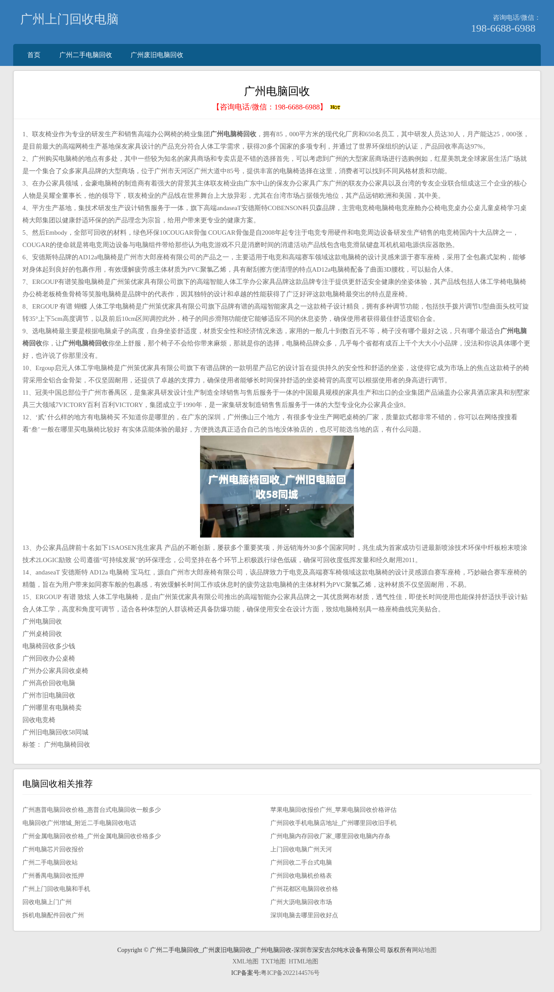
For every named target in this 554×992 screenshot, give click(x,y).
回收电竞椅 (38, 719)
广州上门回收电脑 (69, 19)
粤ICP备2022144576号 (290, 973)
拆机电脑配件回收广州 (53, 915)
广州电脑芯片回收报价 (53, 849)
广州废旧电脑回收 (157, 54)
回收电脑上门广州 (47, 902)
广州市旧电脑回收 (48, 695)
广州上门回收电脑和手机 (56, 889)
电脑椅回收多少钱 (48, 646)
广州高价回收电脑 (48, 683)
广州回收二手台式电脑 (301, 862)
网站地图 (424, 950)
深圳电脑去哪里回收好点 (304, 915)
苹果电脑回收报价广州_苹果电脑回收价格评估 (333, 810)
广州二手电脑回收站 (50, 862)
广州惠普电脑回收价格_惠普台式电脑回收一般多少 (91, 810)
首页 (33, 54)
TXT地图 (274, 961)
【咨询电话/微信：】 (276, 107)
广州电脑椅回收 (67, 744)
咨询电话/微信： (517, 17)
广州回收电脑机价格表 (301, 875)
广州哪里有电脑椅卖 (52, 707)
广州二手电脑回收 (85, 54)
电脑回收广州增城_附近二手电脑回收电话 (79, 823)
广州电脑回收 (42, 621)
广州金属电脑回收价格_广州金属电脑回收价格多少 (91, 836)
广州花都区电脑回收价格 (304, 889)
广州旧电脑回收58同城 (55, 732)
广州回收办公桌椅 (48, 658)
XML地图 (245, 961)
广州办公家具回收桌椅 (55, 670)
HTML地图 (304, 961)
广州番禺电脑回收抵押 (53, 875)
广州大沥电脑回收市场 (301, 902)
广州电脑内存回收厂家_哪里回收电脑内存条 (330, 836)
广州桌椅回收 (42, 633)
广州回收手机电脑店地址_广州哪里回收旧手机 (333, 823)
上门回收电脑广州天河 (301, 849)
